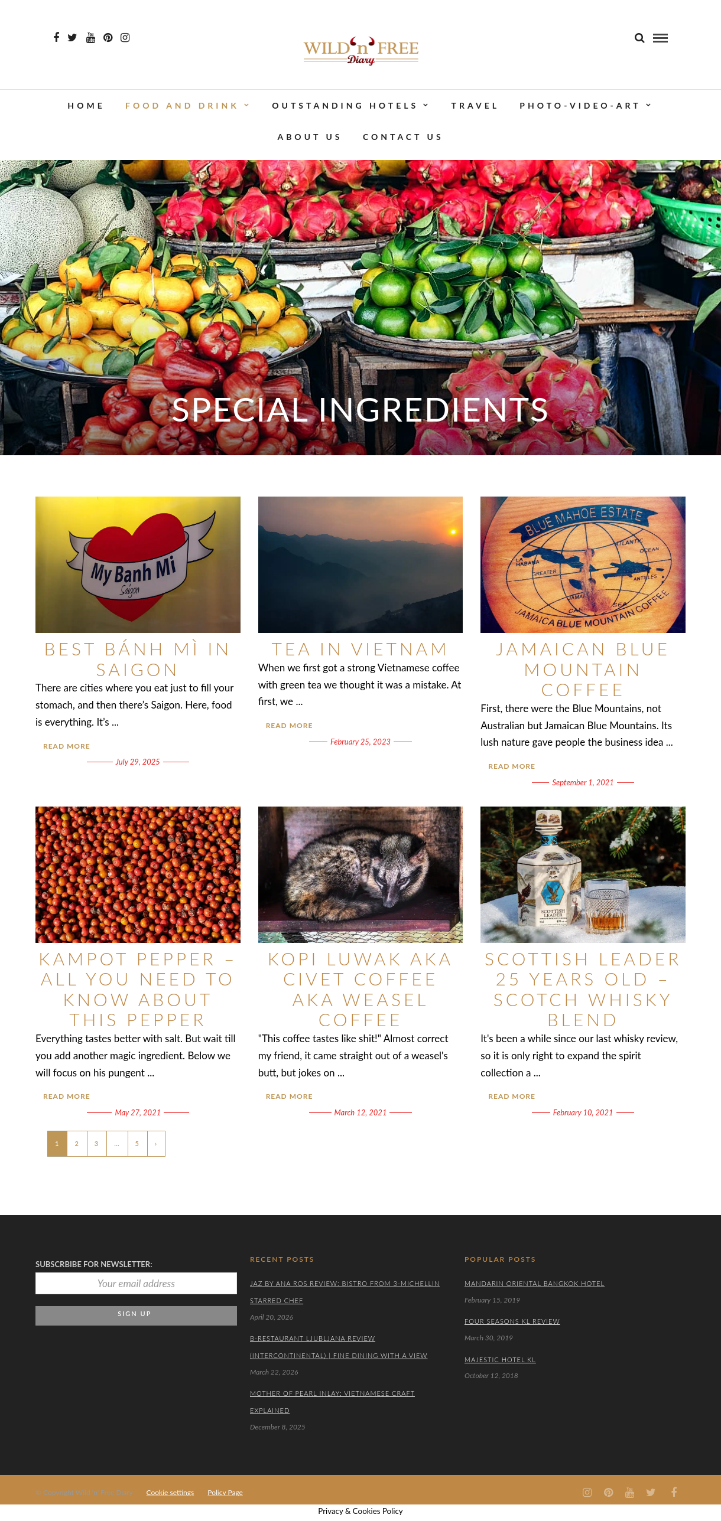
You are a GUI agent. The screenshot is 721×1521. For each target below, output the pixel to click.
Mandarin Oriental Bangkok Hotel (535, 1283)
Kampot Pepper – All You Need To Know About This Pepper (137, 989)
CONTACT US (403, 137)
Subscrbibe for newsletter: (93, 1264)
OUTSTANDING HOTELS (345, 105)
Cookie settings (170, 1492)
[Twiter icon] (72, 37)
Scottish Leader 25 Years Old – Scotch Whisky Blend (583, 989)
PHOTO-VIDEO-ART (580, 105)
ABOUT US (309, 137)
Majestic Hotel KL (500, 1359)
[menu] (660, 38)
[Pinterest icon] (107, 37)
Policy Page (225, 1492)
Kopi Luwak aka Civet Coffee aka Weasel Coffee (360, 989)
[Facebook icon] (56, 37)
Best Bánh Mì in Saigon (138, 659)
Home (86, 105)
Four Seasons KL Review (512, 1321)
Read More (66, 746)
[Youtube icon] (90, 37)
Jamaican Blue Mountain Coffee (583, 669)
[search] (640, 37)
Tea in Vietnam (361, 648)
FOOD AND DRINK (182, 105)
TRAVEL (475, 105)
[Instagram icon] (125, 37)
